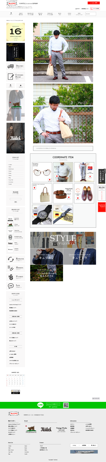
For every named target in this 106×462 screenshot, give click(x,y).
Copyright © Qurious (53, 459)
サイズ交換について (12, 430)
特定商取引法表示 (89, 430)
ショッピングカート (90, 428)
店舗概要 (72, 428)
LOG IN (78, 8)
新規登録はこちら (85, 8)
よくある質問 (88, 424)
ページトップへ (96, 398)
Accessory (27, 452)
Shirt (9, 448)
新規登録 (72, 426)
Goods (26, 454)
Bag (9, 454)
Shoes (26, 450)
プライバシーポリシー (75, 432)
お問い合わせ (88, 426)
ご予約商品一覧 (43, 448)
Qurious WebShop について (14, 424)
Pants (26, 448)
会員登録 (84, 445)
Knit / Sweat (11, 450)
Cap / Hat (10, 452)
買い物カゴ (93, 445)
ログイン (72, 424)
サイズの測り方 (11, 428)
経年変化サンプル (44, 450)
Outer (26, 446)
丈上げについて (11, 432)
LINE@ (74, 445)
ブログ (41, 446)
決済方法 (72, 430)
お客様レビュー (11, 434)
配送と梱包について (12, 426)
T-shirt (9, 446)
